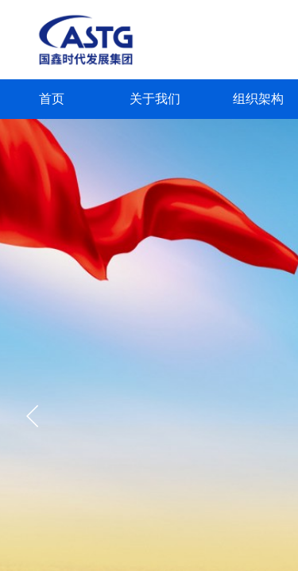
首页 (51, 98)
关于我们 (155, 98)
